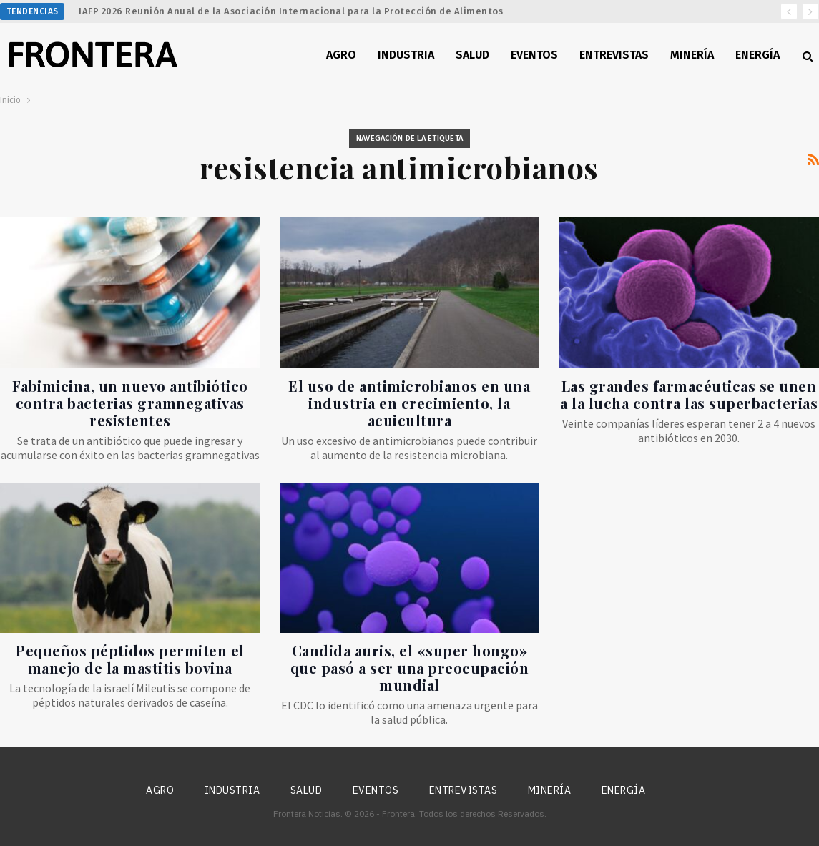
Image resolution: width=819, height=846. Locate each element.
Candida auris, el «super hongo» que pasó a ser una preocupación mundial (409, 667)
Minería (692, 55)
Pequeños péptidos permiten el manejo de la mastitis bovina (130, 659)
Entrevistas (614, 55)
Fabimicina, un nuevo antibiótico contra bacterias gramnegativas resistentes (130, 403)
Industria (406, 55)
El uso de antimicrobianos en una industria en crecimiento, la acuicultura (409, 403)
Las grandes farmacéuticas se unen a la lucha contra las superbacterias (689, 394)
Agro (341, 55)
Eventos (534, 55)
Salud (472, 55)
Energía (757, 55)
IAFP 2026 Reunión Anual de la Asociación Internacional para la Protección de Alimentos (291, 11)
